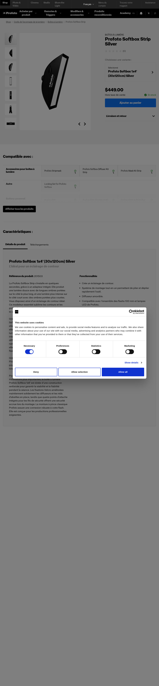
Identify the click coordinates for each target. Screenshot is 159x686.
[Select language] (88, 4)
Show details (131, 362)
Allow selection (79, 372)
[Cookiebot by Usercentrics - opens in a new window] (131, 312)
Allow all (123, 372)
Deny (36, 372)
